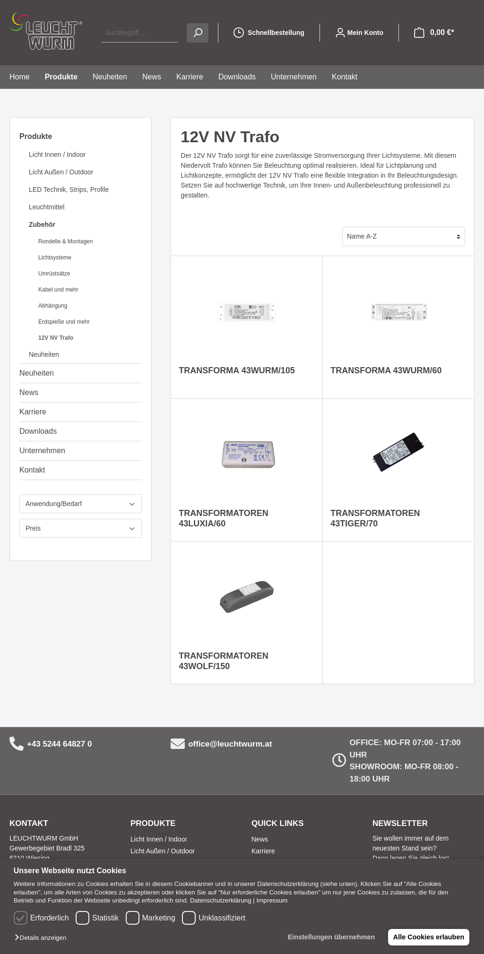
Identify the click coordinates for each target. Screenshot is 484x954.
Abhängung (52, 305)
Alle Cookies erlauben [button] (428, 937)
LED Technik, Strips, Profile (69, 189)
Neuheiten (44, 354)
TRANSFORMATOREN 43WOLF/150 (223, 661)
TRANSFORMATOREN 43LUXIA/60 (223, 518)
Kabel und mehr (58, 289)
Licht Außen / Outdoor (61, 172)
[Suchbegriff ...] (139, 33)
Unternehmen (42, 451)
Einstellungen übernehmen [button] (330, 937)
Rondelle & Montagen (65, 241)
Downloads (38, 431)
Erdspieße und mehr (64, 321)
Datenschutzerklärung (220, 900)
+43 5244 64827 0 (59, 743)
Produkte (35, 136)
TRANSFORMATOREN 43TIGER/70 (375, 518)
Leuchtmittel (46, 207)
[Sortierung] (403, 236)
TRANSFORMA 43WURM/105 (236, 370)
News (28, 392)
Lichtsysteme (54, 257)
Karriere (32, 412)
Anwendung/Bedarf (81, 504)
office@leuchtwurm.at (230, 743)
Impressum (272, 900)
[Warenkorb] (434, 33)
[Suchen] (197, 33)
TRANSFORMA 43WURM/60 (385, 370)
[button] (43, 938)
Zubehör (42, 224)
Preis (81, 528)
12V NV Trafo (55, 338)
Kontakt (32, 470)
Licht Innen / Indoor (57, 154)
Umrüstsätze (54, 273)
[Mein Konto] (359, 33)
